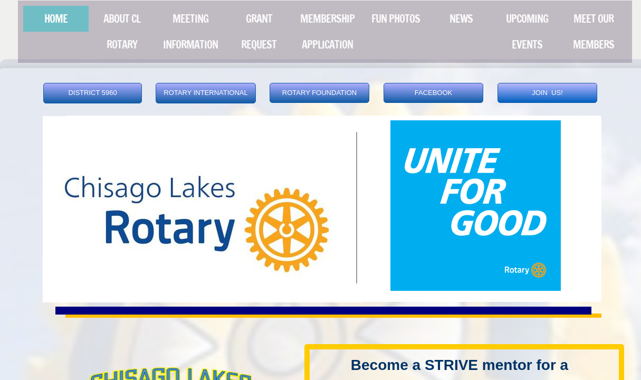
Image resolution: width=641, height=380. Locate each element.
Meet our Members (593, 31)
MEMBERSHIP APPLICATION (327, 31)
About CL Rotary (121, 31)
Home (56, 18)
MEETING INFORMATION (190, 31)
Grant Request (258, 31)
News (461, 18)
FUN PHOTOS (395, 18)
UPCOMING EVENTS (527, 31)
